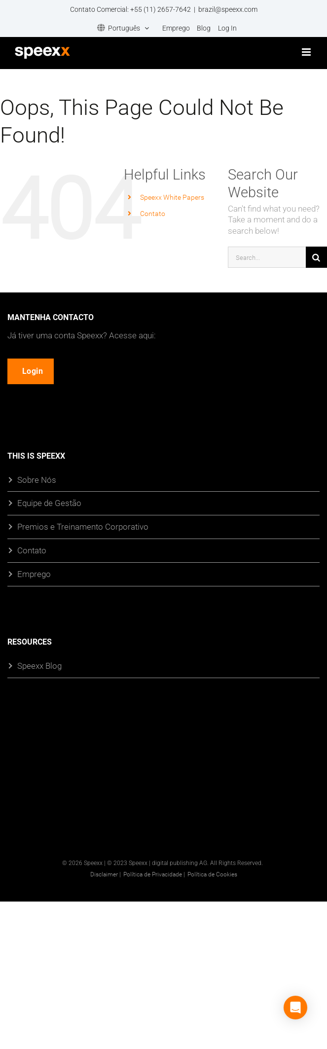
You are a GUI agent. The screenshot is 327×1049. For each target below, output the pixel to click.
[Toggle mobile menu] (307, 52)
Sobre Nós (36, 479)
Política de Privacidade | (154, 874)
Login (33, 371)
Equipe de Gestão (49, 503)
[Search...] (267, 257)
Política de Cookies (212, 874)
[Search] (316, 257)
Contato (152, 213)
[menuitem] (123, 28)
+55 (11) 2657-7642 (160, 9)
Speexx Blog (39, 666)
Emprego (34, 574)
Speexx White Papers (172, 197)
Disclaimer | (105, 874)
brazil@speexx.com (227, 9)
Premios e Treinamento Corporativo (82, 527)
